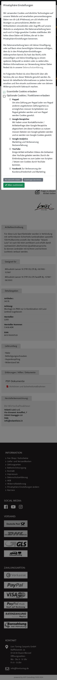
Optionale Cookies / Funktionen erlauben (28, 95)
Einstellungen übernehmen (32, 180)
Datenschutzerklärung (33, 67)
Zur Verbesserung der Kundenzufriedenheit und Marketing (28, 170)
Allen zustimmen (14, 185)
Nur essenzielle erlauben (12, 180)
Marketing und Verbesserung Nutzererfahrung (25, 142)
